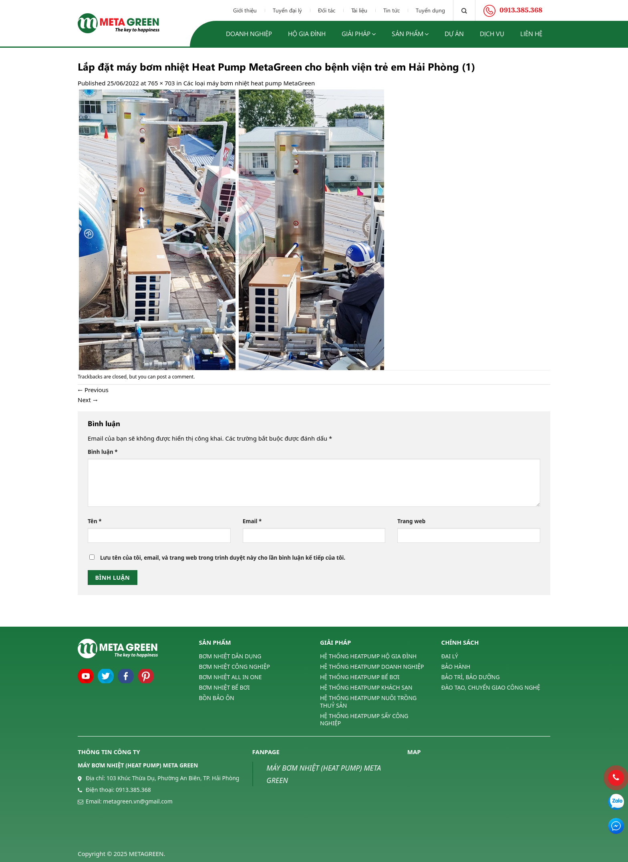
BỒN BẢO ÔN (216, 698)
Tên (95, 521)
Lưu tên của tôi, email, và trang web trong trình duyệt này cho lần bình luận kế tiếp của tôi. (222, 557)
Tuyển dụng (430, 10)
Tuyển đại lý (287, 10)
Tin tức (391, 10)
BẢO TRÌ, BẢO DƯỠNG (470, 677)
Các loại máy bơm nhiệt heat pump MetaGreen (249, 83)
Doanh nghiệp (249, 33)
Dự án (454, 33)
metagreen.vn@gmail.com (137, 801)
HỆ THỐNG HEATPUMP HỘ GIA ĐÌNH (368, 656)
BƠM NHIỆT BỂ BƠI (224, 687)
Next (88, 400)
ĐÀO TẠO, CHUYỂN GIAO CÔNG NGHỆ (490, 687)
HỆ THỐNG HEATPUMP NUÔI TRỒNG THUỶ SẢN (368, 701)
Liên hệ (531, 33)
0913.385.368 (133, 789)
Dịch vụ (492, 33)
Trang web (411, 521)
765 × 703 (161, 83)
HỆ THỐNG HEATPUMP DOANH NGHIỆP (372, 666)
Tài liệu (359, 10)
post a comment (175, 376)
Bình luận (103, 451)
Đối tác (326, 10)
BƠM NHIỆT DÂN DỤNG (230, 656)
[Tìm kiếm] (464, 10)
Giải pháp (359, 33)
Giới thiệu (245, 10)
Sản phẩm (410, 33)
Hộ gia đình (307, 33)
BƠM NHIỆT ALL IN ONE (230, 677)
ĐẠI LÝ (449, 656)
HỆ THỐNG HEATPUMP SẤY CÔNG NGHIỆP (364, 719)
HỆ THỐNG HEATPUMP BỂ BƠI (359, 677)
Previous (93, 390)
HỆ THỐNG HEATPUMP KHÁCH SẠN (366, 687)
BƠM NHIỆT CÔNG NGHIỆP (234, 666)
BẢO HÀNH (456, 666)
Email (252, 521)
